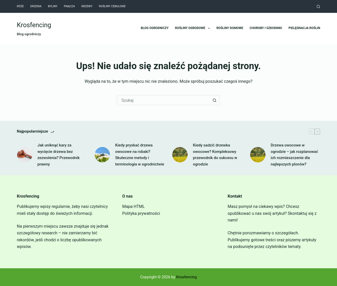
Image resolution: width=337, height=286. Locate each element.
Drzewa (36, 6)
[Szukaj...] (163, 100)
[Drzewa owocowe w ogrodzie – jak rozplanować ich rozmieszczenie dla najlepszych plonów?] (258, 154)
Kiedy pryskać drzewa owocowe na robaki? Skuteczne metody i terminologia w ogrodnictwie (139, 155)
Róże (20, 6)
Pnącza (69, 6)
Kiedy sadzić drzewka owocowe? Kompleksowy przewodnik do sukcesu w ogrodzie (215, 155)
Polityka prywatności (141, 213)
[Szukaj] (318, 6)
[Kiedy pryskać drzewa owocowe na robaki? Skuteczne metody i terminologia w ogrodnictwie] (102, 154)
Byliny (52, 6)
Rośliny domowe (229, 28)
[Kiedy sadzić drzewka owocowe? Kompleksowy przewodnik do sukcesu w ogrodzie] (180, 154)
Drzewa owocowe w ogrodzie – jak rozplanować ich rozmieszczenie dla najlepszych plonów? (294, 155)
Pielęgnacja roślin (304, 28)
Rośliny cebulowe (112, 6)
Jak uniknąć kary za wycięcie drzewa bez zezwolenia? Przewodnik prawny (59, 155)
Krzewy (87, 6)
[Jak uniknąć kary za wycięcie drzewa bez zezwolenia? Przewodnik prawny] (24, 154)
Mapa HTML (133, 206)
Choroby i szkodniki (266, 28)
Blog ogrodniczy (155, 28)
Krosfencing (34, 25)
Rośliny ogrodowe (193, 28)
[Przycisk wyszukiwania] (215, 100)
